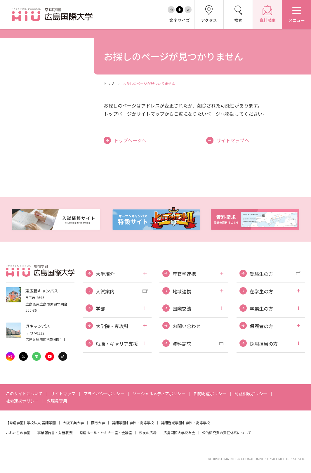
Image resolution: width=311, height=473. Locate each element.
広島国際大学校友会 (179, 432)
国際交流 (182, 308)
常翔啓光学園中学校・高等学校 (185, 422)
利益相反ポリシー (250, 393)
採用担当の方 (264, 343)
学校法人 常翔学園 (41, 422)
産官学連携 (184, 273)
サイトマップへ (232, 140)
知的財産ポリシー (210, 393)
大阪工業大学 (73, 422)
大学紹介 (105, 273)
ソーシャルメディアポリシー (159, 393)
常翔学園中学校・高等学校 (133, 422)
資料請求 (182, 343)
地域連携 (182, 291)
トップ (109, 83)
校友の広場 (148, 432)
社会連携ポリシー (22, 401)
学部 (100, 308)
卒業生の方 (261, 308)
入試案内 (105, 291)
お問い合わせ (187, 326)
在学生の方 (261, 291)
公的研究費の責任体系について (226, 432)
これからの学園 (18, 432)
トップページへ (130, 140)
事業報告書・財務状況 (54, 432)
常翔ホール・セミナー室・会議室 (105, 432)
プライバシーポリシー (104, 393)
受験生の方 (261, 273)
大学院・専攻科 (112, 326)
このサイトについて (24, 393)
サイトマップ (63, 393)
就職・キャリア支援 (117, 343)
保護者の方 (261, 326)
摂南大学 (98, 422)
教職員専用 (57, 401)
